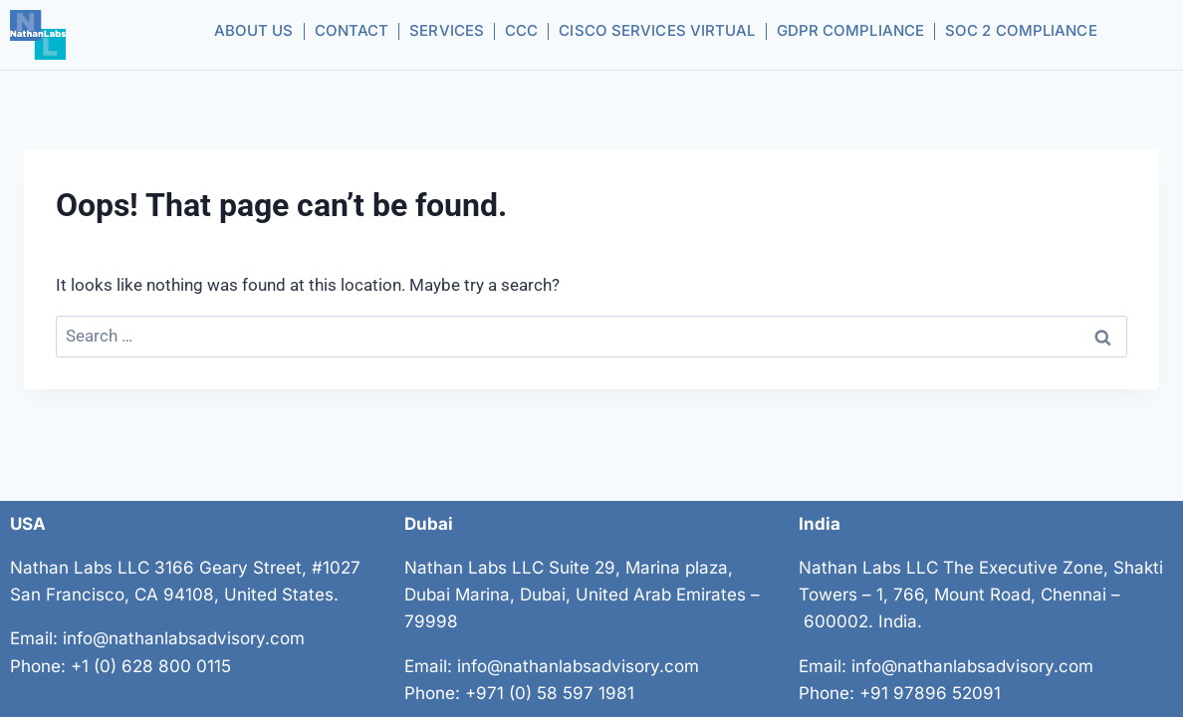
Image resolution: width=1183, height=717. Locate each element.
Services (446, 30)
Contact (352, 30)
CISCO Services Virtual (657, 30)
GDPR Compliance (851, 30)
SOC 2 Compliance (1021, 30)
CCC (521, 30)
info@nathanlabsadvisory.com (184, 638)
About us (254, 30)
